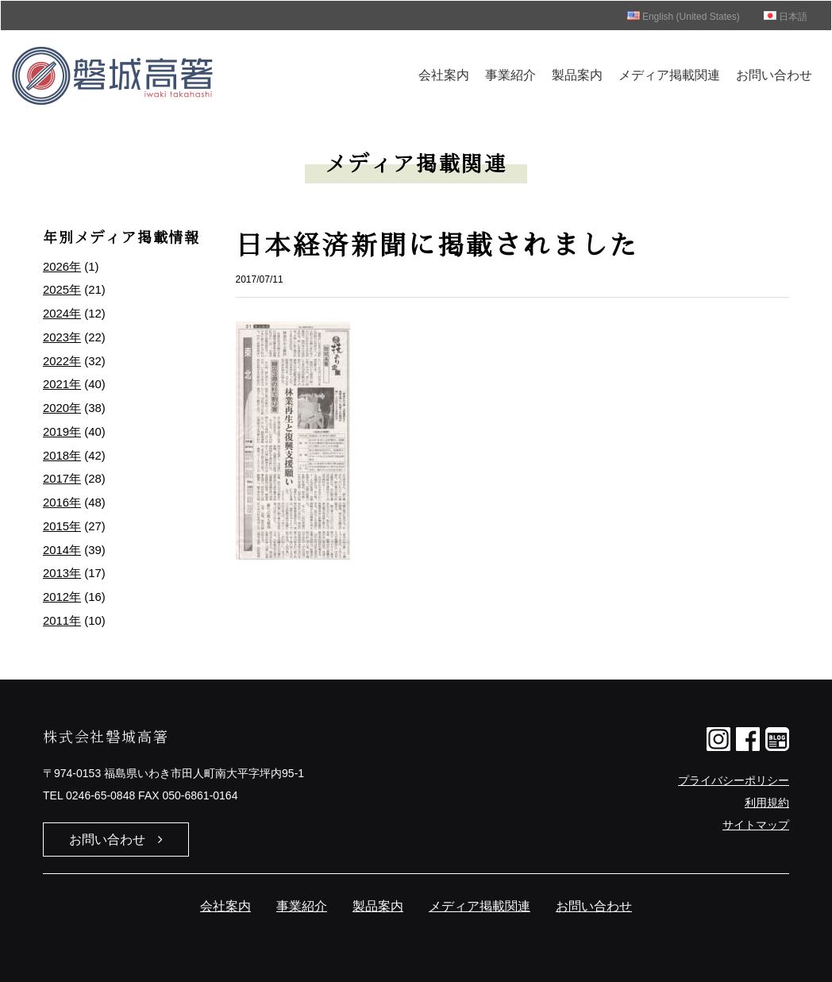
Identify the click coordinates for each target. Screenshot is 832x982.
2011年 (62, 620)
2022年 (62, 361)
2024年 (62, 313)
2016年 (62, 502)
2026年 (62, 266)
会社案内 (443, 75)
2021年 (62, 384)
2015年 (62, 526)
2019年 (62, 432)
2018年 (62, 455)
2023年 (62, 337)
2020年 (62, 408)
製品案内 (577, 75)
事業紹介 (510, 75)
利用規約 (767, 802)
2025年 (62, 289)
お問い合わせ (774, 75)
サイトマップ (755, 824)
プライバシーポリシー (733, 780)
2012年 (62, 597)
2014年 (62, 550)
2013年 (62, 573)
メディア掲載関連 (669, 75)
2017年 (62, 478)
